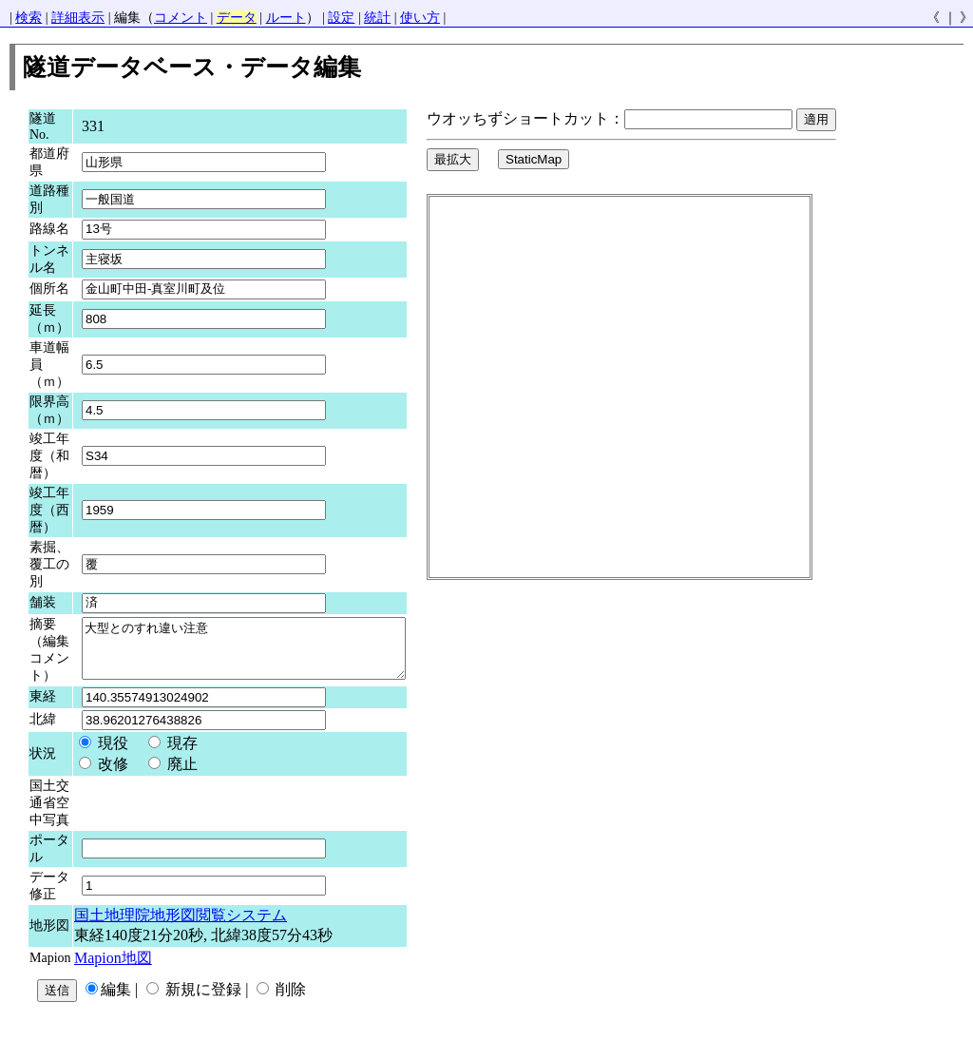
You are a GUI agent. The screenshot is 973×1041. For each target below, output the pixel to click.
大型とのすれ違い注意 (263, 653)
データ (237, 17)
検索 (28, 17)
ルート (286, 17)
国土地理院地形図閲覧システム (180, 924)
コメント (180, 17)
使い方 (420, 17)
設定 (341, 17)
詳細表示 (78, 17)
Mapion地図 (113, 967)
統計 (377, 17)
